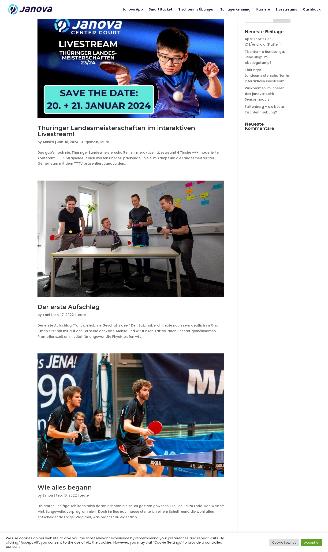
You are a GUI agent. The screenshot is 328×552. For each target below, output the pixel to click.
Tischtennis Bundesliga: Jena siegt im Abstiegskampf (265, 57)
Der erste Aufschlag (68, 307)
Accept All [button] (311, 542)
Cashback (312, 10)
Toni (46, 314)
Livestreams (286, 10)
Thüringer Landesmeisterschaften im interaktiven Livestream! (116, 131)
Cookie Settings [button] (284, 542)
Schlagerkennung (235, 10)
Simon (48, 495)
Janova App (132, 10)
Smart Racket (160, 10)
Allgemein (89, 142)
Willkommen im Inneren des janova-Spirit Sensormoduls (264, 94)
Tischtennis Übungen (196, 10)
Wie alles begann (64, 487)
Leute (104, 142)
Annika (48, 142)
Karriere (263, 10)
